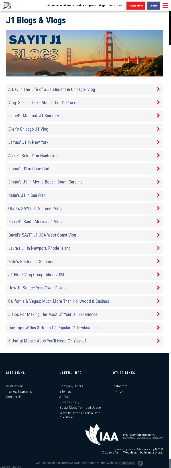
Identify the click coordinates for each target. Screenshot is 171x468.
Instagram (120, 386)
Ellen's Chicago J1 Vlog (28, 129)
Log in (154, 5)
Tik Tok (118, 391)
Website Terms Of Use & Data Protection (79, 414)
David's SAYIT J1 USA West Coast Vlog (42, 235)
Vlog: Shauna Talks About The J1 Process (44, 102)
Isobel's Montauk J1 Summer (33, 115)
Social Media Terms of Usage (80, 407)
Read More (127, 463)
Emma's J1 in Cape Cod (28, 168)
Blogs (101, 5)
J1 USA (6, 5)
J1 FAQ (64, 397)
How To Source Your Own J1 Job (37, 288)
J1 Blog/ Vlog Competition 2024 (36, 274)
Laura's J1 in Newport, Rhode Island (39, 248)
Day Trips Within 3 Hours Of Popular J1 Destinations (53, 327)
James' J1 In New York (28, 142)
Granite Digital (153, 452)
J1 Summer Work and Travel (63, 5)
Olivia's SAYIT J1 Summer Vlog (35, 208)
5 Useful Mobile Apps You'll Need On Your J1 (47, 341)
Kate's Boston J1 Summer (31, 261)
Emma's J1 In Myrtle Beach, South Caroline (45, 182)
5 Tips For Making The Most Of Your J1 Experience (53, 314)
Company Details (71, 386)
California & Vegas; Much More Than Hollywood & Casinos (58, 301)
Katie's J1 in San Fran (27, 195)
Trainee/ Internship (19, 391)
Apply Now (136, 5)
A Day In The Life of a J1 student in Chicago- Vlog (51, 89)
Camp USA (89, 5)
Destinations (15, 386)
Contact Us (115, 5)
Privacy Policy (69, 402)
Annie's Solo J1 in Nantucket (33, 155)
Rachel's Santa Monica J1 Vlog (35, 221)
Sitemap (65, 391)
